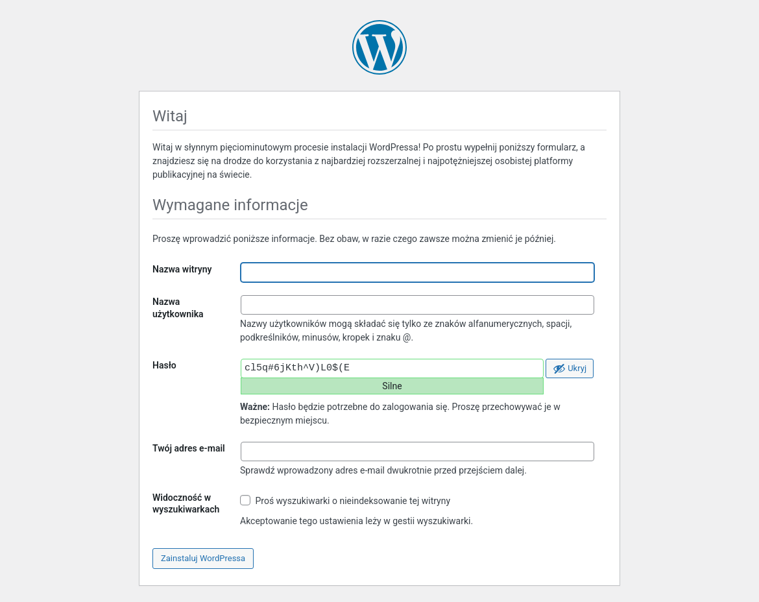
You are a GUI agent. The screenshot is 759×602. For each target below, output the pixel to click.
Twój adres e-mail (188, 448)
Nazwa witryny (181, 269)
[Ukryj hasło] (570, 368)
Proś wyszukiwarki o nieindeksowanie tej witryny (345, 500)
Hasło (164, 365)
